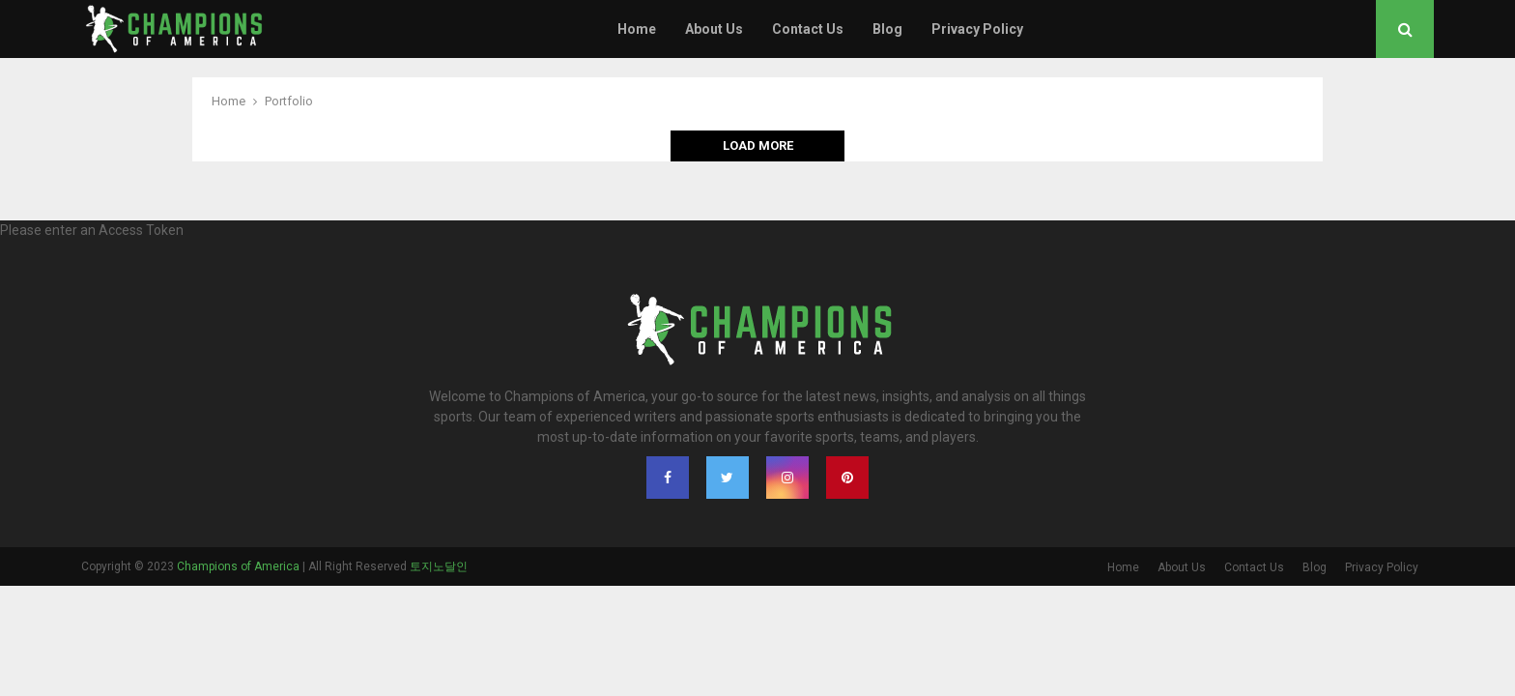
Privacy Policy (977, 29)
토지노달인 (439, 566)
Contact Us (807, 29)
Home (636, 29)
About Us (714, 29)
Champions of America (238, 566)
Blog (887, 29)
